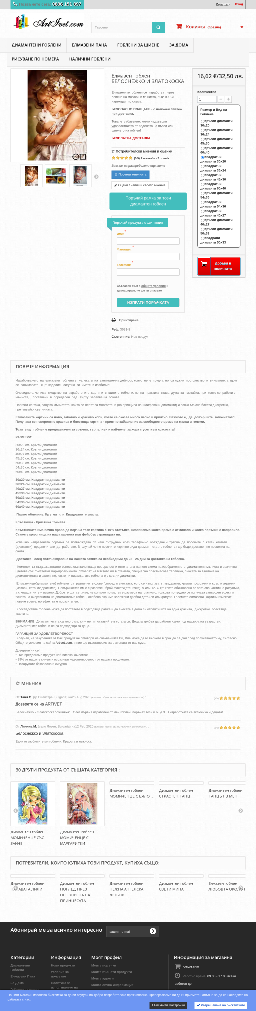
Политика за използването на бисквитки (64, 983)
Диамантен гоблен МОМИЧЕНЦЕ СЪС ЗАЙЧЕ (27, 837)
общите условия (153, 286)
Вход (239, 4)
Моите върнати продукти (111, 968)
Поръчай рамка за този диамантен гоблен (148, 200)
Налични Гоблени (90, 59)
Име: (121, 234)
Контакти (223, 4)
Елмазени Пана (89, 45)
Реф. (115, 329)
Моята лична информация (112, 981)
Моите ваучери (103, 987)
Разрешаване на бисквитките (221, 1005)
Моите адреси (102, 974)
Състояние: (121, 336)
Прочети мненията (130, 174)
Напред (96, 176)
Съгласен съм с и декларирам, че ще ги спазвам (142, 285)
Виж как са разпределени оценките (138, 166)
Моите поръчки (103, 961)
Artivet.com (64, 642)
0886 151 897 (66, 4)
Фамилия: (125, 249)
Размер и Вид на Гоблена (213, 112)
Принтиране (128, 320)
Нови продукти (63, 961)
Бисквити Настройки (168, 1005)
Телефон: (125, 265)
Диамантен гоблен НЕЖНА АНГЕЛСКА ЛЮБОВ (127, 889)
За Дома (178, 45)
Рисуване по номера (35, 59)
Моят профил (106, 953)
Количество (206, 92)
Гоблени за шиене (138, 45)
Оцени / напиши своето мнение (140, 185)
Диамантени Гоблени (37, 45)
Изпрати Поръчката (148, 302)
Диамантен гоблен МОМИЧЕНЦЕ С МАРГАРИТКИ (77, 837)
